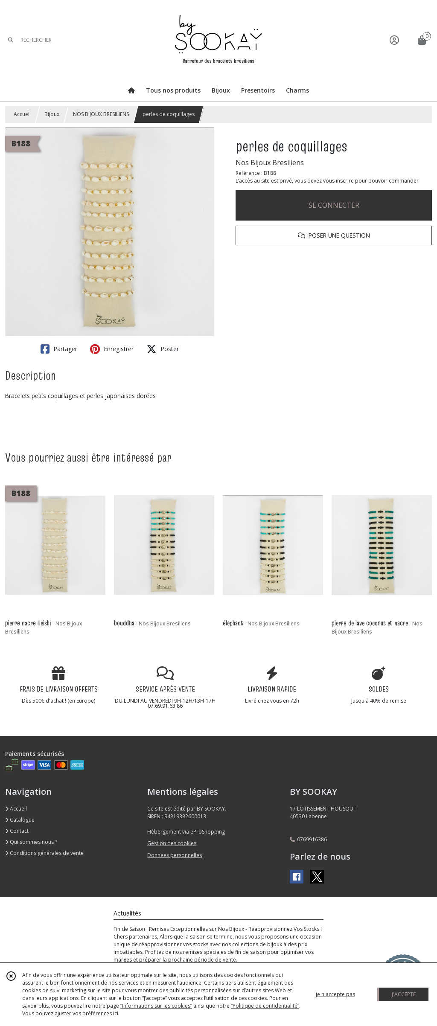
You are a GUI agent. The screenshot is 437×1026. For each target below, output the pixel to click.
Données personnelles (174, 855)
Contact (17, 830)
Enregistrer (112, 349)
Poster (162, 349)
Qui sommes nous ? (31, 842)
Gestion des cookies (171, 843)
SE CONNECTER (334, 205)
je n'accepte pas (335, 994)
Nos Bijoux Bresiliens (270, 162)
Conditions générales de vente (44, 853)
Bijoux (51, 114)
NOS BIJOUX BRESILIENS (101, 114)
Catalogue (20, 819)
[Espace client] (394, 39)
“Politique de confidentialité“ (265, 1005)
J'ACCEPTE (404, 994)
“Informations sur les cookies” (156, 1005)
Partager (59, 349)
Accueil (22, 114)
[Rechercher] (10, 40)
